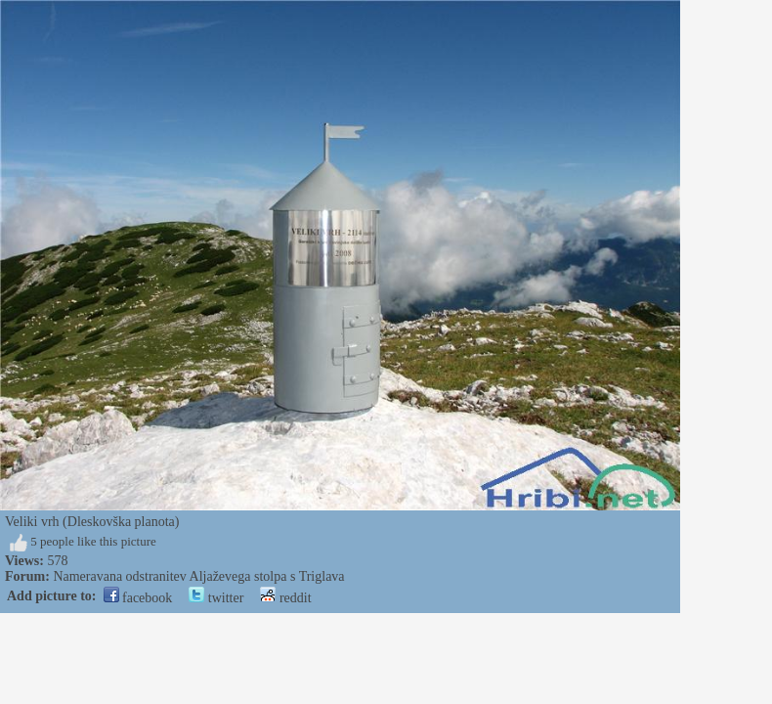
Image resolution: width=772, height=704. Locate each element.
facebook (138, 598)
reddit (285, 598)
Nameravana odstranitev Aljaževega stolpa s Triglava (198, 576)
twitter (216, 598)
